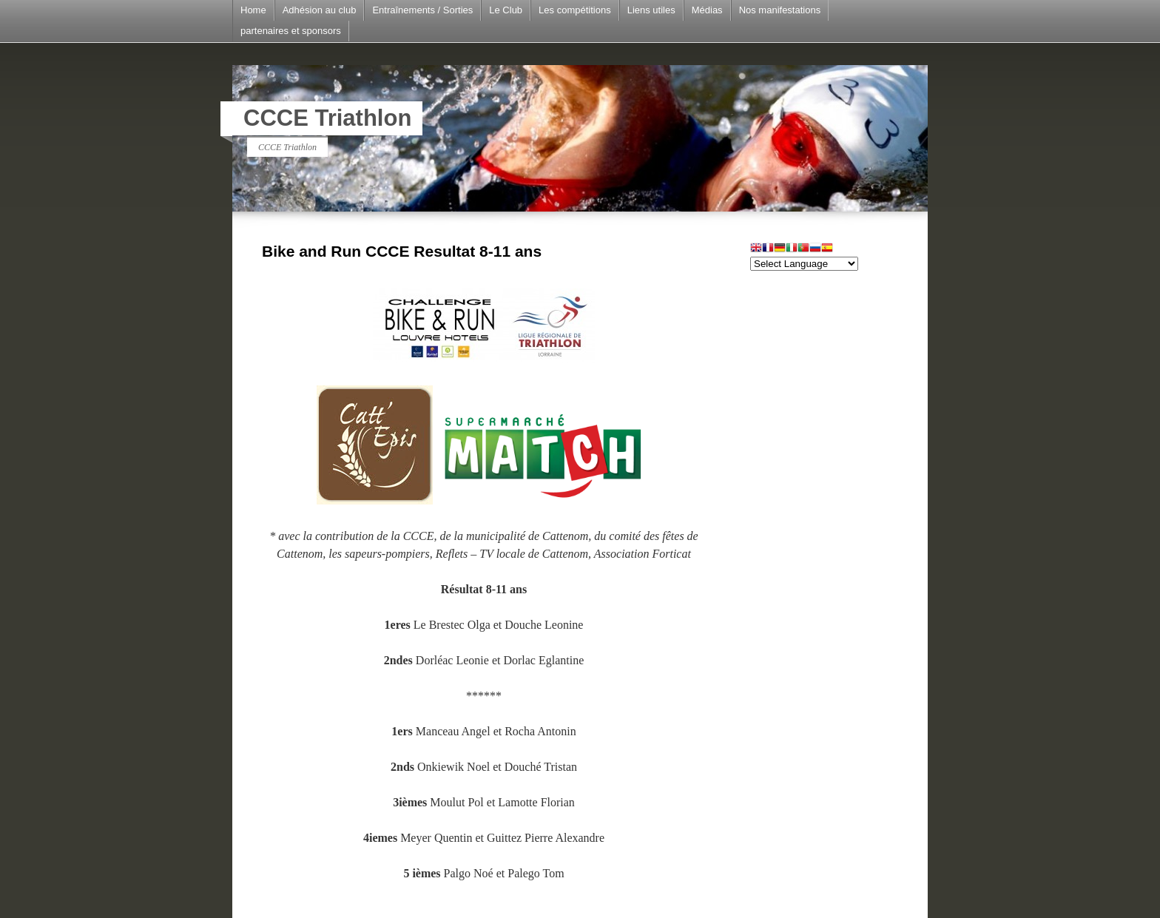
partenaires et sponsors (290, 30)
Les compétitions (575, 10)
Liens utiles (651, 10)
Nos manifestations (780, 10)
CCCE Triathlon (327, 118)
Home (253, 10)
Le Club (505, 10)
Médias (707, 10)
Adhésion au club (320, 10)
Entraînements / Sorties (422, 10)
